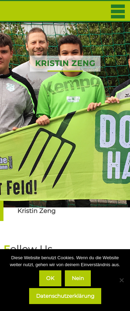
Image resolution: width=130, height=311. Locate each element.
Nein (78, 278)
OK (50, 278)
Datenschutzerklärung (65, 296)
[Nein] (121, 280)
